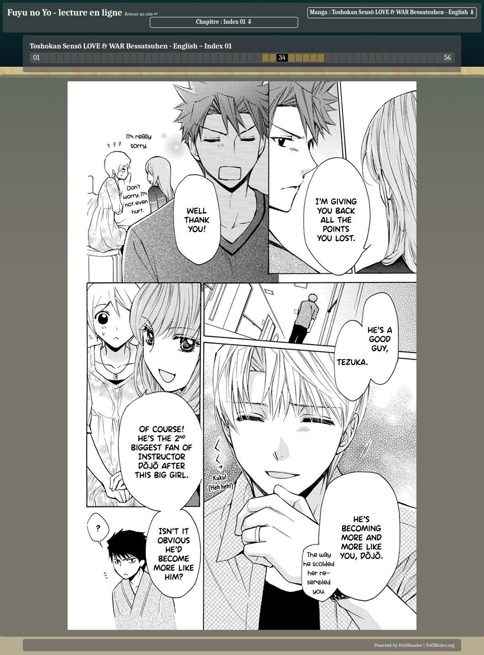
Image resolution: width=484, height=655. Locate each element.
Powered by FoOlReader (398, 645)
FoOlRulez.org (440, 645)
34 (282, 57)
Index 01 (218, 46)
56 (447, 57)
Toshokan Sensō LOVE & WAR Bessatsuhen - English (114, 46)
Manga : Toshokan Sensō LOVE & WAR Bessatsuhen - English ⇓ (392, 12)
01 (36, 57)
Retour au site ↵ (141, 14)
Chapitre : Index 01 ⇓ (224, 21)
